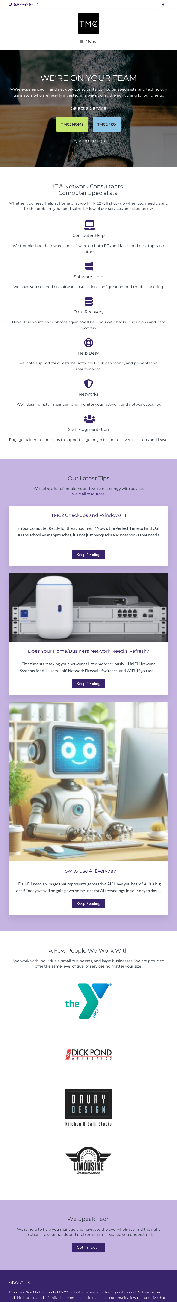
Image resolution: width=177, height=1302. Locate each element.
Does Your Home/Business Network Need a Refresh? (88, 651)
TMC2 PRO (106, 124)
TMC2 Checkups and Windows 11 (88, 515)
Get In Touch (88, 1247)
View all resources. (88, 494)
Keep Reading (91, 555)
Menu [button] (91, 41)
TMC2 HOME (72, 124)
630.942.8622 (23, 4)
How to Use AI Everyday (88, 871)
